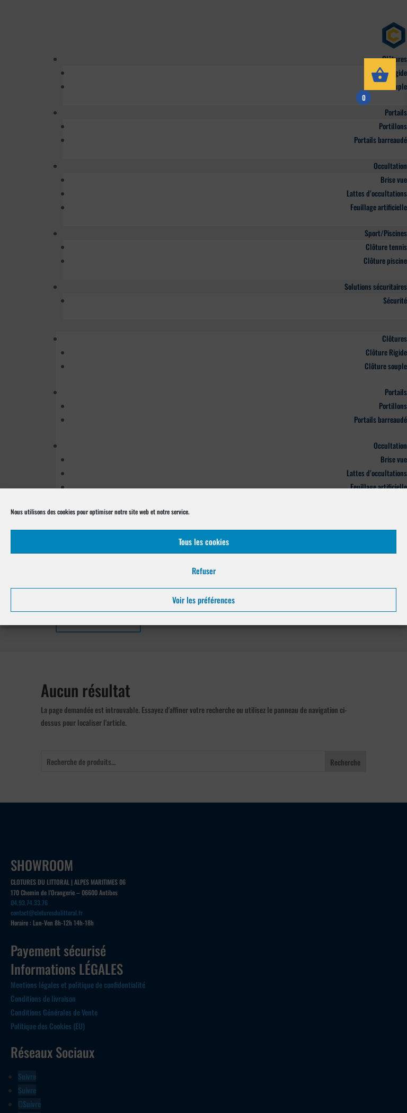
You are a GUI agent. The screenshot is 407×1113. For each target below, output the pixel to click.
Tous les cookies (204, 541)
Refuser (204, 570)
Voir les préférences (203, 600)
